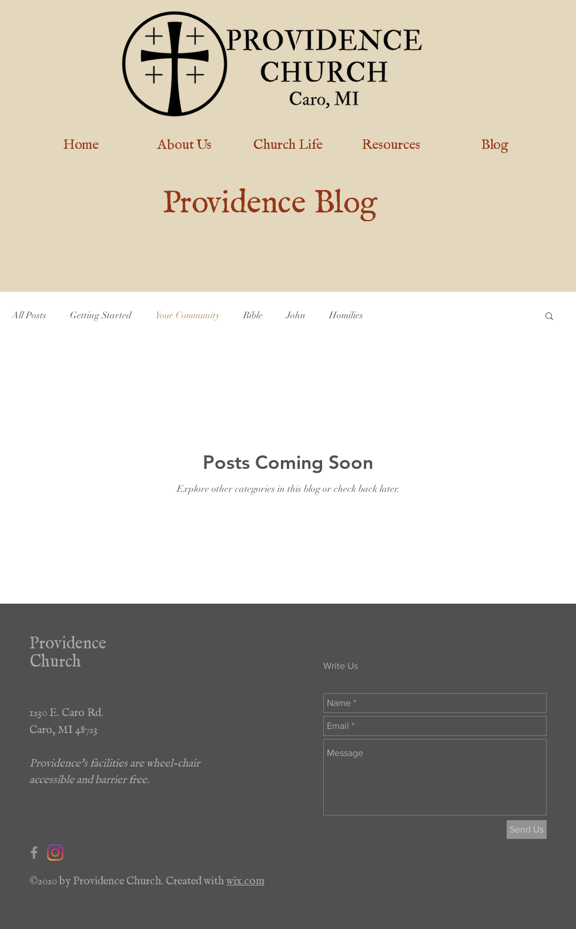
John (296, 315)
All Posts (29, 315)
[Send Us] (527, 829)
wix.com (245, 877)
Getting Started (101, 315)
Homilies (346, 315)
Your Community (187, 315)
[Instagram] (55, 852)
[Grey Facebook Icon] (34, 852)
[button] (549, 317)
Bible (253, 315)
